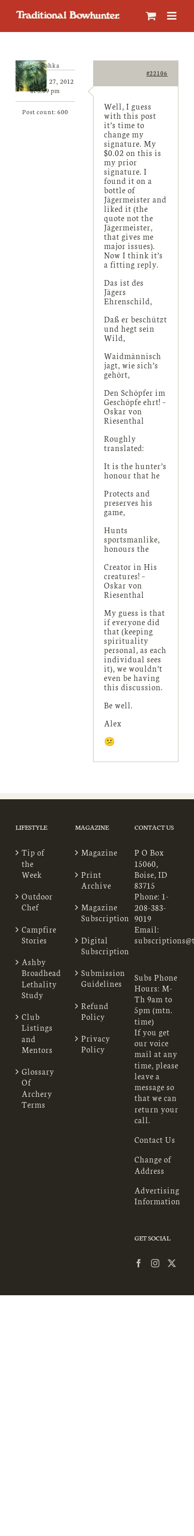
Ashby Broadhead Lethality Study (38, 978)
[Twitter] (172, 1263)
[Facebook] (139, 1263)
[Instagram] (155, 1263)
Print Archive (96, 880)
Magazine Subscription (97, 912)
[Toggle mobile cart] (151, 15)
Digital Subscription (97, 945)
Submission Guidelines (97, 978)
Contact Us (155, 1139)
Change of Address (153, 1164)
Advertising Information (158, 1195)
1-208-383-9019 (152, 907)
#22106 (157, 73)
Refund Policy (95, 1011)
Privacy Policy (95, 1043)
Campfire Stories (38, 934)
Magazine (97, 852)
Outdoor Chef (37, 901)
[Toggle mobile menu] (172, 15)
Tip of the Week (33, 863)
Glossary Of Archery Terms (38, 1088)
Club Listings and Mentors (37, 1033)
